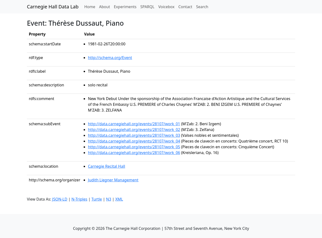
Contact (185, 6)
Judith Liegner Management (113, 180)
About (104, 6)
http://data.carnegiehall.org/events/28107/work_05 (134, 146)
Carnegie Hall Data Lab (53, 6)
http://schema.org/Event (110, 57)
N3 (108, 199)
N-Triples (79, 199)
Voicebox (166, 6)
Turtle (97, 199)
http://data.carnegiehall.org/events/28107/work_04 (134, 141)
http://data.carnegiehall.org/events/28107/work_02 (134, 129)
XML (119, 199)
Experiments (125, 6)
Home (90, 6)
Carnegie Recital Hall (106, 166)
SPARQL (147, 6)
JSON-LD (59, 199)
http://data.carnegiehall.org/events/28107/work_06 (134, 152)
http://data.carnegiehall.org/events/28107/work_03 (134, 135)
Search (202, 6)
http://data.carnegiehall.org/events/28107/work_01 (134, 123)
